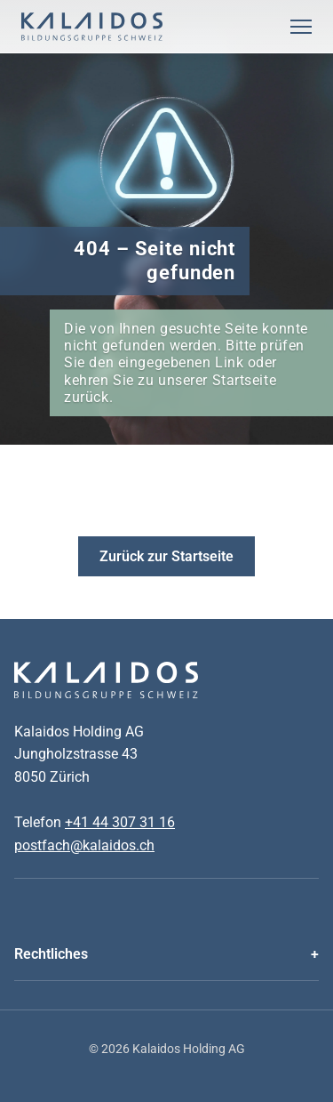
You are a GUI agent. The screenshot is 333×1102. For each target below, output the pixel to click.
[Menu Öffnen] (301, 26)
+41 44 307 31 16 (120, 822)
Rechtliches (51, 953)
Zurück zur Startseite (166, 556)
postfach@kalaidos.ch (84, 845)
